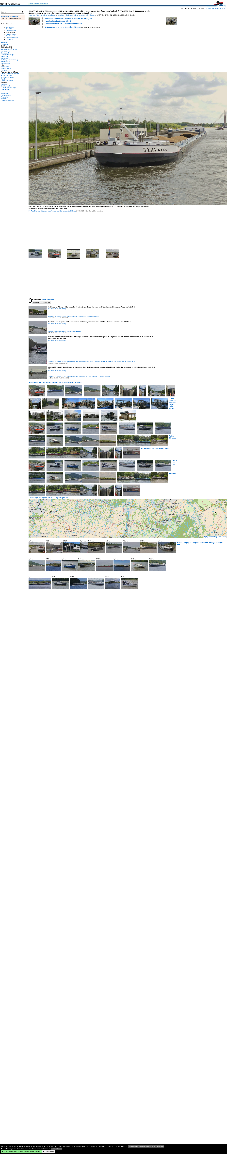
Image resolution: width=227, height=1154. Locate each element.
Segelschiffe (5, 44)
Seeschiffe (4, 56)
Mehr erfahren (57, 1149)
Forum (31, 4)
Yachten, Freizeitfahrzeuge (10, 60)
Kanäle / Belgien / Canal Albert (58, 21)
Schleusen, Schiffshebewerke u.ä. (77, 15)
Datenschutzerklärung (7, 100)
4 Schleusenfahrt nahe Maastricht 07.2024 (63, 27)
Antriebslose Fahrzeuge (9, 49)
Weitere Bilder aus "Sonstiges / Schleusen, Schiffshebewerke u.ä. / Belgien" (55, 382)
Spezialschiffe (5, 63)
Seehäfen (4, 70)
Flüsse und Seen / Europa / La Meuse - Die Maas (95, 376)
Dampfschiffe (5, 53)
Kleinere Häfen (6, 68)
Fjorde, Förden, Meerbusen (10, 74)
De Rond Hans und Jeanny (38, 211)
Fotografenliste (6, 95)
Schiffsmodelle (6, 86)
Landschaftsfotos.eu (12, 37)
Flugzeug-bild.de (11, 34)
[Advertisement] (52, 50)
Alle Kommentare (48, 299)
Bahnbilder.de (10, 27)
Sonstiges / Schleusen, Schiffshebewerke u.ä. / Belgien (68, 18)
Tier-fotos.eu (9, 39)
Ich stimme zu (49, 1151)
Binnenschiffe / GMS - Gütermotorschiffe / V (94, 361)
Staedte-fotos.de (11, 36)
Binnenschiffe (5, 51)
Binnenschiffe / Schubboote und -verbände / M (121, 361)
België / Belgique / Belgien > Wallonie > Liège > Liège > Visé (48, 498)
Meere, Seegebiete (7, 81)
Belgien (92, 15)
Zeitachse (4, 99)
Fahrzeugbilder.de (11, 30)
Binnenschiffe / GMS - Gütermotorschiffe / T (63, 24)
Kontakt (36, 4)
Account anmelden (218, 8)
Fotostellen (4, 97)
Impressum (44, 4)
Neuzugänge (5, 93)
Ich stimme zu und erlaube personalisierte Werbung (21, 1151)
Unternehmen (5, 89)
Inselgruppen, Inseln (7, 77)
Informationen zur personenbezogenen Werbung (146, 1146)
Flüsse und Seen (6, 75)
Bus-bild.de (9, 29)
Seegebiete (4, 42)
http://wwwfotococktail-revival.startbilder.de (62, 211)
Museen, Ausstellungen (8, 88)
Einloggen (208, 8)
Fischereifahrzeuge (7, 55)
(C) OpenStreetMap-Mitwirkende (215, 537)
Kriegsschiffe (5, 58)
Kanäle (3, 79)
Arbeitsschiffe (5, 62)
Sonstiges (61, 15)
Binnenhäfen (5, 67)
